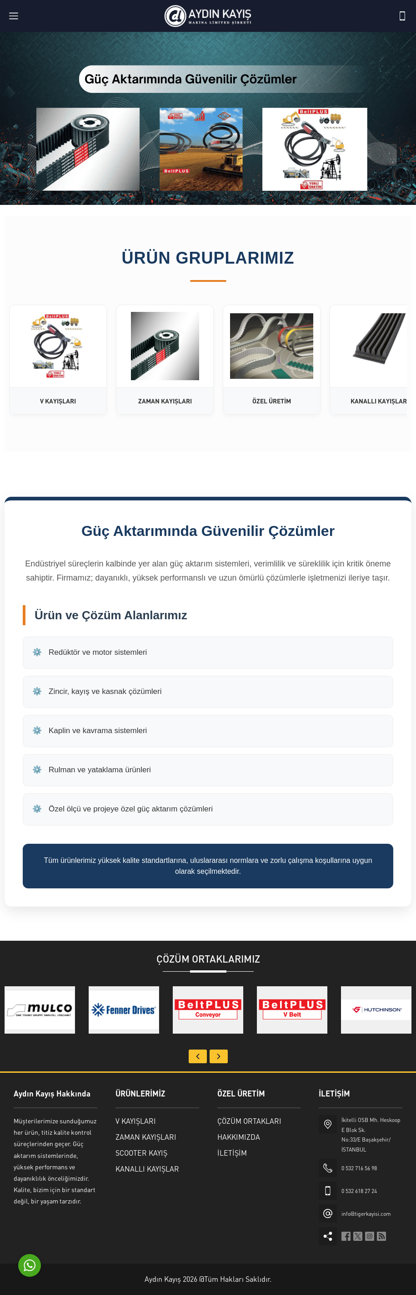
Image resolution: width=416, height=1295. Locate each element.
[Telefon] (402, 16)
